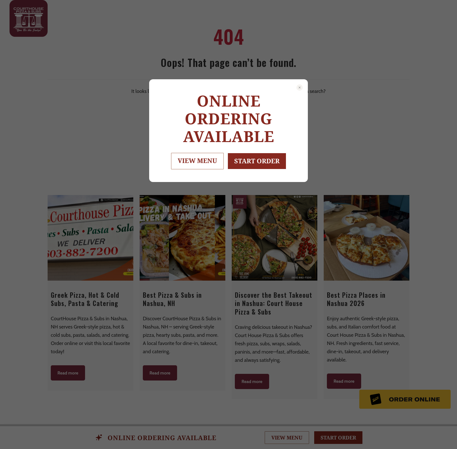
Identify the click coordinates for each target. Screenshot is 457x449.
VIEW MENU (197, 160)
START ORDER (257, 161)
